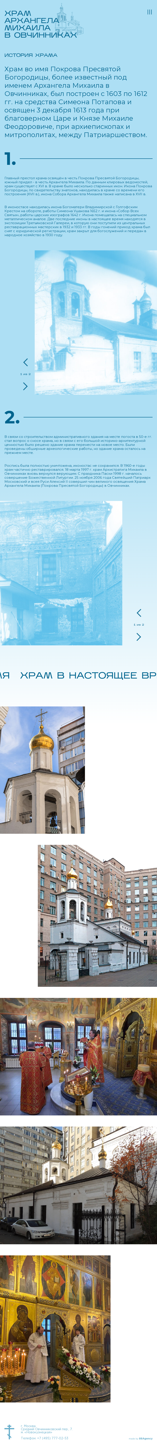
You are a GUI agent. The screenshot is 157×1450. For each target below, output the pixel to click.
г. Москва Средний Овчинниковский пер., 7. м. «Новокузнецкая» (47, 1429)
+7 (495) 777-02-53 (52, 1438)
